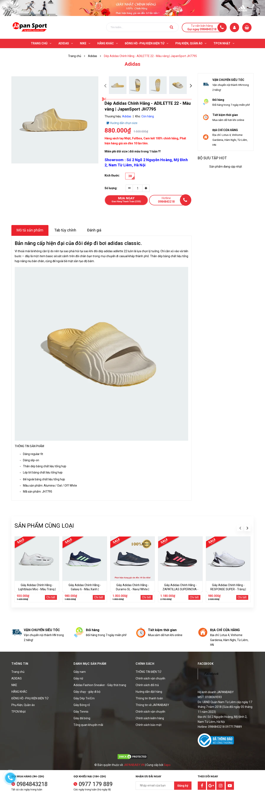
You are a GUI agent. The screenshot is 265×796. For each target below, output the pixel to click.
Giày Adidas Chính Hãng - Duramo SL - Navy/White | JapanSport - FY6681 (132, 589)
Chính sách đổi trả (147, 685)
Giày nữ (78, 678)
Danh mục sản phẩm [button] (89, 663)
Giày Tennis (80, 711)
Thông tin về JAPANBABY (152, 705)
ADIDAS (16, 678)
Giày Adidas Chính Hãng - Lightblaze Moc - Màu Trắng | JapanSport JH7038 (37, 589)
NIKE (14, 685)
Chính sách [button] (145, 663)
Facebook (211, 674)
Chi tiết (50, 597)
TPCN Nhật (18, 711)
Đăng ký (182, 785)
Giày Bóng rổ (81, 705)
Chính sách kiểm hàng (150, 718)
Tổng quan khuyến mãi (88, 725)
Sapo (167, 765)
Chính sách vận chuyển (150, 678)
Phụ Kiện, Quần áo (23, 705)
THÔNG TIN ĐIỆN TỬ (148, 671)
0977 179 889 (96, 784)
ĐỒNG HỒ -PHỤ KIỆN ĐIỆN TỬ (29, 698)
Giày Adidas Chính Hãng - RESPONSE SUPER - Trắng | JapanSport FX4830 (228, 589)
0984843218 (32, 784)
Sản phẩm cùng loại (44, 525)
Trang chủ (17, 671)
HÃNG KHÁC (19, 691)
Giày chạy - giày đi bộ (86, 691)
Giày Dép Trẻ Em (84, 698)
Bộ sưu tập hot (212, 158)
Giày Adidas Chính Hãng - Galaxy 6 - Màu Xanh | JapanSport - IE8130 (85, 589)
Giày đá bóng (81, 718)
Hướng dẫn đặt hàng (149, 691)
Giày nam (79, 671)
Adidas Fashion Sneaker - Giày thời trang (99, 685)
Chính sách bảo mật (148, 725)
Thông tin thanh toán (149, 698)
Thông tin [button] (19, 663)
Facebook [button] (205, 663)
